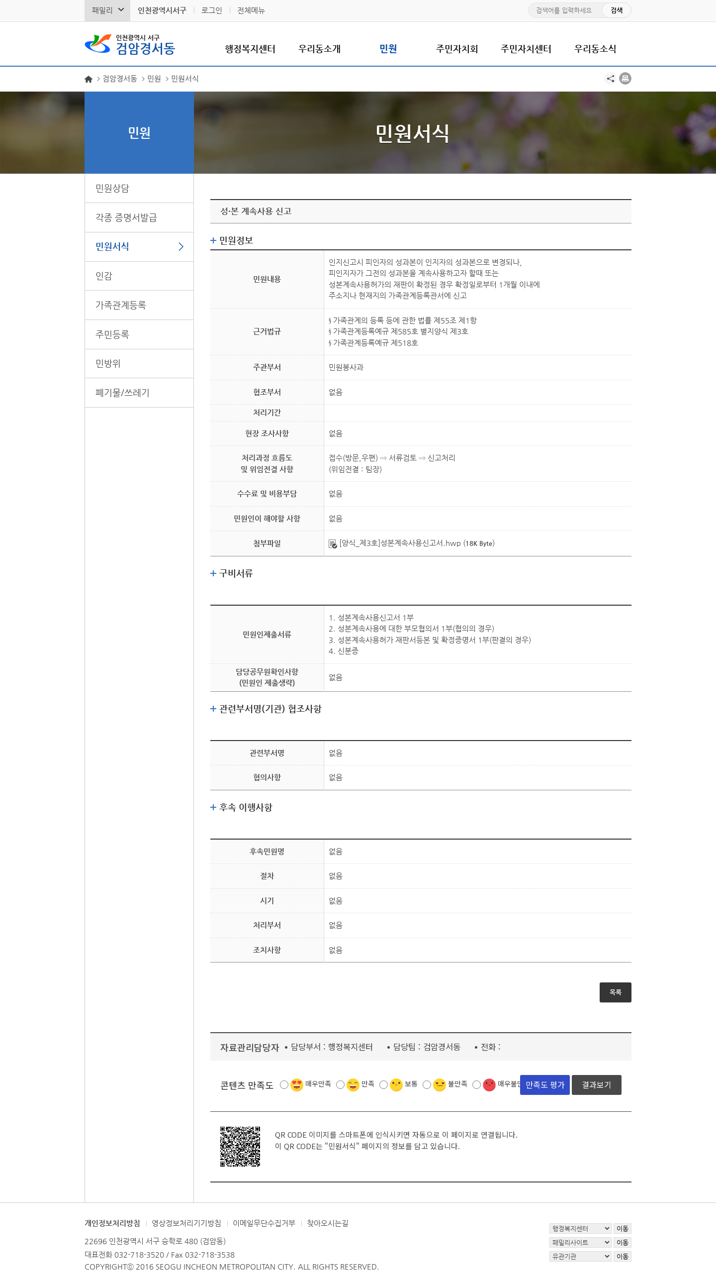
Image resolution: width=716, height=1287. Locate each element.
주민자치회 (457, 48)
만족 (367, 1083)
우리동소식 (595, 48)
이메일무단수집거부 (264, 1223)
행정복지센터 (250, 48)
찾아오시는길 (328, 1223)
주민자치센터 (526, 48)
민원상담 (112, 188)
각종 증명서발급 (126, 217)
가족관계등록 (120, 305)
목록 (616, 992)
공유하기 (610, 78)
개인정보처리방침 (112, 1223)
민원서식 (112, 246)
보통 (411, 1083)
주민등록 (112, 334)
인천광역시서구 (162, 10)
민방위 (108, 363)
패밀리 (102, 10)
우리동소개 (319, 48)
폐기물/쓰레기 (122, 392)
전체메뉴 (251, 10)
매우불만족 (514, 1083)
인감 (103, 275)
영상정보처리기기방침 (186, 1223)
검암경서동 (146, 44)
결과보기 (597, 1084)
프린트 (625, 78)
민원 (388, 48)
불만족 (457, 1083)
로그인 (211, 10)
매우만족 (318, 1083)
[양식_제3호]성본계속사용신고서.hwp (395, 542)
